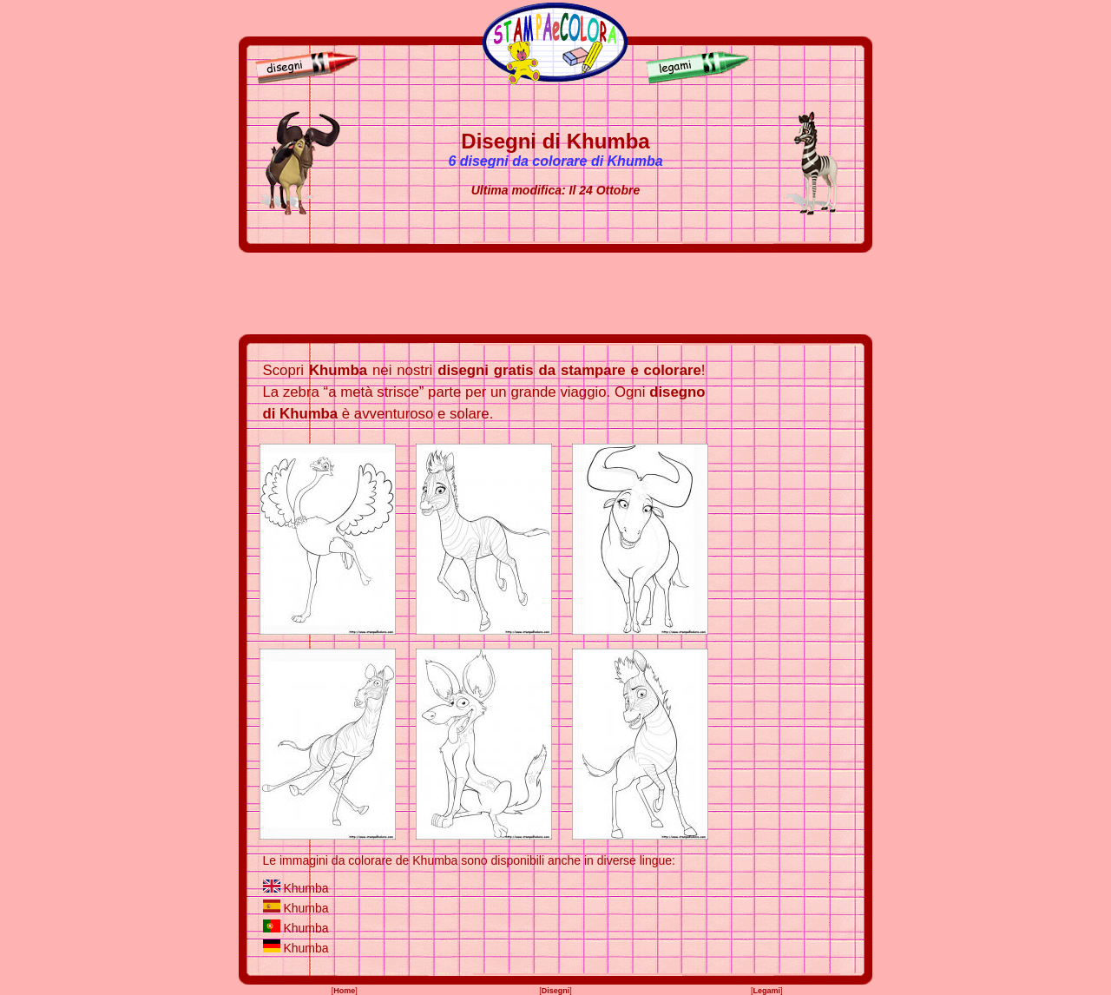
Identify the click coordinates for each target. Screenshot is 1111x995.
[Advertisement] (555, 293)
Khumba (305, 888)
